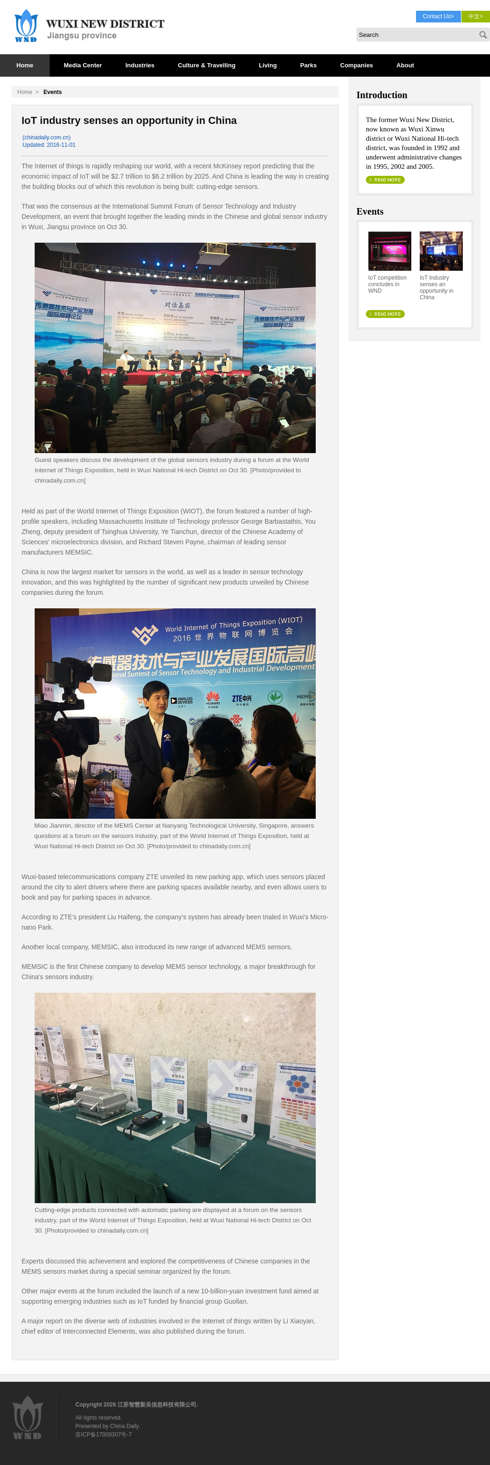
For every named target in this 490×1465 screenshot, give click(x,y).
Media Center (83, 65)
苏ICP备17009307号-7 (103, 1434)
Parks (308, 65)
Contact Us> (438, 16)
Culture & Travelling (207, 65)
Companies (356, 65)
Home (24, 65)
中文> (475, 16)
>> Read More (385, 180)
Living (268, 65)
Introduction (382, 95)
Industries (140, 65)
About (405, 65)
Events (370, 211)
